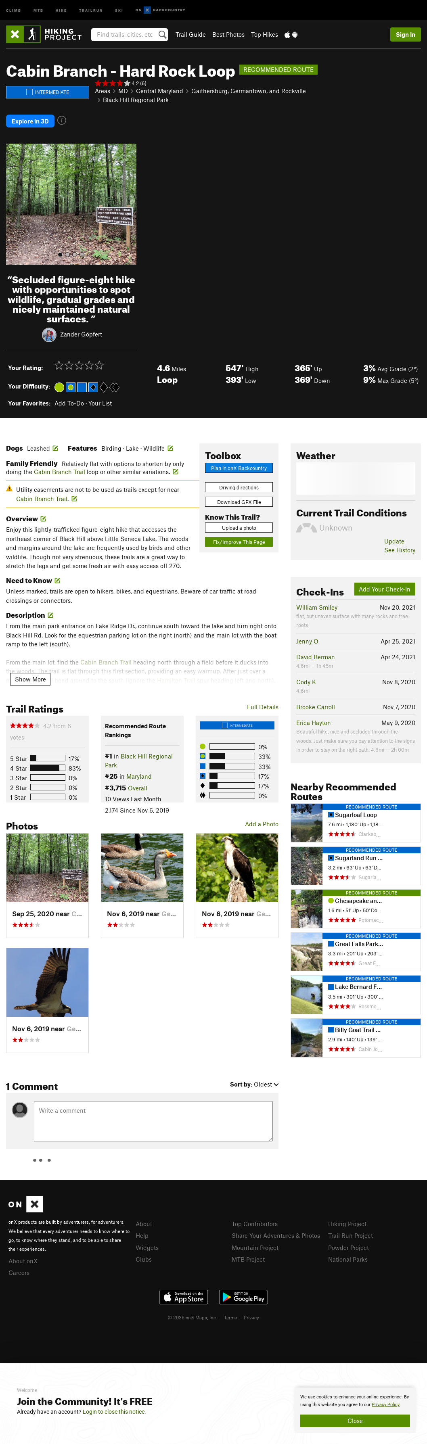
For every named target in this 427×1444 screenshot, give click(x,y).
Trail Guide (191, 34)
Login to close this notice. (114, 1411)
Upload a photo (239, 528)
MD (123, 90)
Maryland (139, 776)
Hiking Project (347, 1223)
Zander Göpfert (81, 334)
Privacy (251, 1317)
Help (142, 1235)
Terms (230, 1317)
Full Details (262, 707)
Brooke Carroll (315, 707)
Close (355, 1420)
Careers (18, 1272)
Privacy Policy (386, 1404)
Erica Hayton (313, 722)
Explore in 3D (30, 121)
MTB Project (248, 1259)
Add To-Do (69, 403)
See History (399, 550)
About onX (23, 1260)
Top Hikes (264, 34)
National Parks (348, 1259)
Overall (137, 788)
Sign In (405, 34)
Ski (119, 10)
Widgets (147, 1247)
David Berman (315, 656)
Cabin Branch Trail (59, 471)
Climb (13, 10)
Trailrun (91, 10)
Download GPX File (239, 502)
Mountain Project (255, 1247)
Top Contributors (255, 1223)
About (144, 1223)
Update (394, 541)
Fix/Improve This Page (239, 542)
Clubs (144, 1259)
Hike (61, 10)
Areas (102, 90)
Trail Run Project (350, 1235)
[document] (355, 1410)
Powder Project (348, 1247)
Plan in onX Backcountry (239, 468)
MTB (38, 10)
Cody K (306, 681)
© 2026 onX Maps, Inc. (192, 1317)
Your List (100, 403)
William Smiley (316, 607)
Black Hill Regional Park (136, 99)
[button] (14, 204)
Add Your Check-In (384, 589)
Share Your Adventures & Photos (276, 1235)
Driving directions (239, 487)
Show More (30, 679)
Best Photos (228, 34)
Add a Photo (261, 824)
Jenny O (307, 641)
